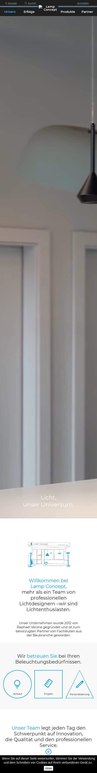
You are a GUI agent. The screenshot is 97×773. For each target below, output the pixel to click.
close (48, 768)
